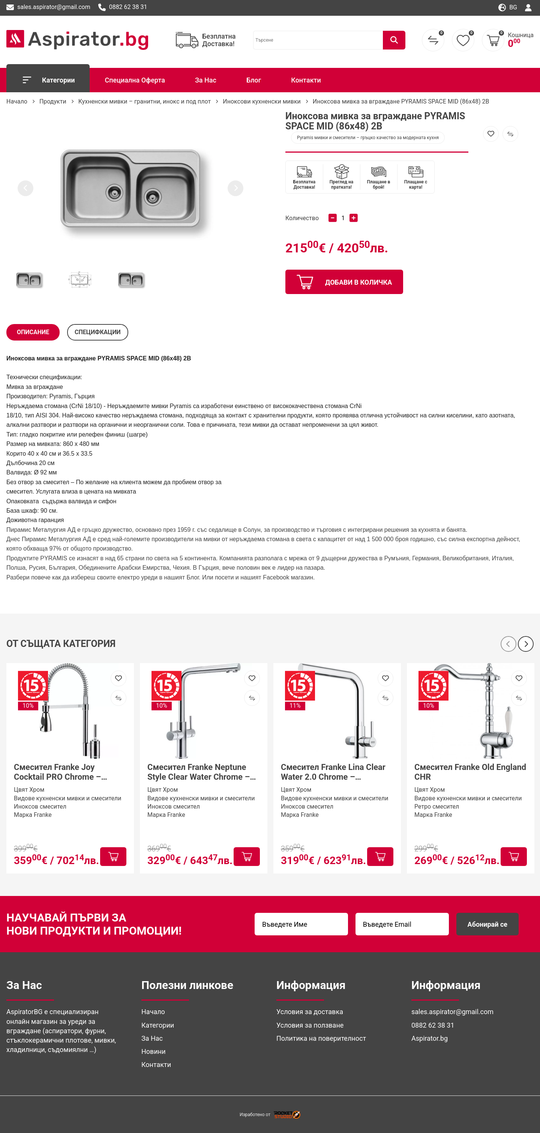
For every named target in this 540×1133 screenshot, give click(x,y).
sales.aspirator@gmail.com (48, 7)
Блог (253, 80)
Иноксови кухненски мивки (262, 101)
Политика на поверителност (321, 1038)
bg (507, 8)
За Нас (205, 80)
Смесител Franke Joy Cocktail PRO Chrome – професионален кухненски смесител (65, 772)
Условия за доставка (309, 1012)
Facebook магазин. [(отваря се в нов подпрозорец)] (289, 577)
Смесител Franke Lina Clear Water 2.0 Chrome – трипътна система (333, 772)
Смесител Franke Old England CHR (470, 772)
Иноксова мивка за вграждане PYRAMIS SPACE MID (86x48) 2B (401, 101)
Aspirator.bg (429, 1038)
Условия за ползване (310, 1025)
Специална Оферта (135, 80)
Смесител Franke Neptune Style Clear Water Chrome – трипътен (198, 772)
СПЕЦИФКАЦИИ (98, 332)
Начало (16, 101)
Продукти (52, 101)
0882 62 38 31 (122, 7)
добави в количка (344, 282)
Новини (153, 1051)
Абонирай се (487, 924)
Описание (33, 332)
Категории (48, 80)
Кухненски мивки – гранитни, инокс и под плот (144, 101)
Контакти (306, 80)
